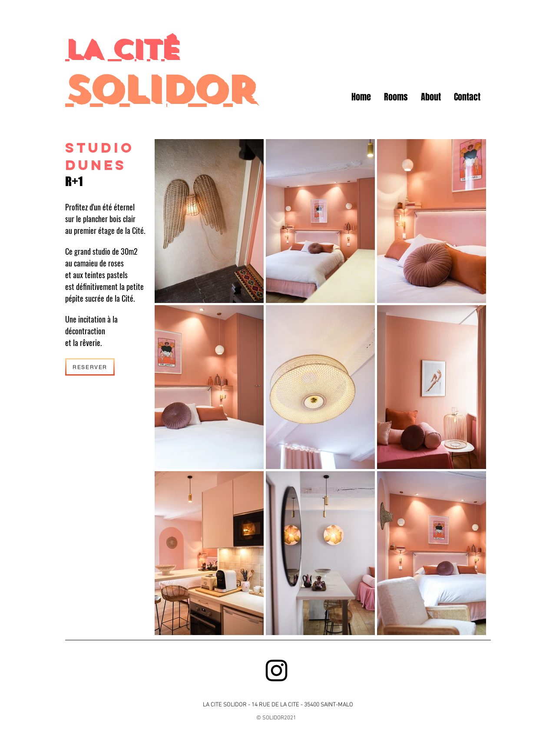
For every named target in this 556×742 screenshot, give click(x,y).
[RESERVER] (90, 367)
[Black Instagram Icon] (276, 670)
